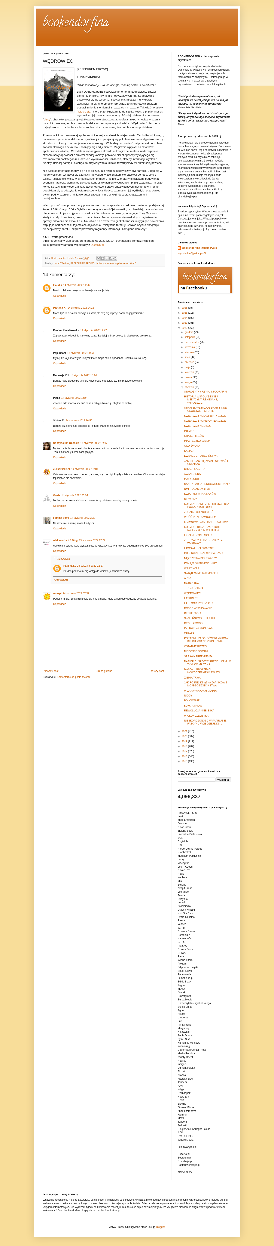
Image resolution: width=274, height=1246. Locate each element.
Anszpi (57, 593)
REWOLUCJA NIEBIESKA (199, 710)
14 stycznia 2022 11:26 (76, 285)
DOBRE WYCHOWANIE (198, 608)
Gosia (56, 495)
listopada (190, 337)
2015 (185, 761)
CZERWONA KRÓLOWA (198, 628)
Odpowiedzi (63, 558)
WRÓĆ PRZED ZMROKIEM (200, 517)
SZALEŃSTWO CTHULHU (199, 618)
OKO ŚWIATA (192, 445)
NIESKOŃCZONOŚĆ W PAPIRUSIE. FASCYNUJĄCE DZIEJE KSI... (205, 722)
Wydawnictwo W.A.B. (126, 263)
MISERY (189, 430)
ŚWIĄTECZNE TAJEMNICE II (201, 573)
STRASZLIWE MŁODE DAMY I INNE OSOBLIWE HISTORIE (205, 409)
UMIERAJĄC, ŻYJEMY (197, 488)
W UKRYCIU (191, 568)
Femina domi (61, 517)
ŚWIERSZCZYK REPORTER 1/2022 (205, 420)
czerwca (190, 362)
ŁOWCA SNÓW (193, 705)
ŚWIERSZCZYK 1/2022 (197, 425)
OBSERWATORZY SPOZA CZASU (204, 553)
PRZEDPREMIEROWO (82, 263)
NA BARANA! (192, 583)
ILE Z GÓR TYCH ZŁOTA (198, 603)
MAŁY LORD (191, 478)
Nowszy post (51, 671)
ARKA (187, 578)
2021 (185, 731)
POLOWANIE (192, 700)
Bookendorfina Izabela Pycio (199, 247)
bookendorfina (76, 23)
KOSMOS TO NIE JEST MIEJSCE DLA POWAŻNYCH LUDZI (206, 505)
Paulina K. (69, 565)
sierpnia (189, 352)
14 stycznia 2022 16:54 (74, 397)
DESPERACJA (192, 613)
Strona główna (104, 671)
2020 (185, 736)
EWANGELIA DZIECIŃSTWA (200, 455)
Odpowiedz (59, 295)
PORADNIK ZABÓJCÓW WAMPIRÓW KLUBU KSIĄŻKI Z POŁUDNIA (206, 640)
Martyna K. (59, 307)
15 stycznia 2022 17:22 (92, 540)
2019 (185, 741)
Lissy (47, 119)
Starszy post (157, 671)
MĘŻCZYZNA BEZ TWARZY (200, 558)
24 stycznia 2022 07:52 (76, 593)
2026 (185, 307)
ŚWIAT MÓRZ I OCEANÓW (200, 493)
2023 (185, 322)
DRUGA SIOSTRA (194, 468)
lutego (188, 382)
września (190, 347)
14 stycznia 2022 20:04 (74, 495)
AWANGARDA (192, 474)
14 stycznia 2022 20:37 (83, 517)
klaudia (57, 285)
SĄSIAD (189, 450)
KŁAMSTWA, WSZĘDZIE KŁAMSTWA (206, 522)
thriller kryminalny (105, 263)
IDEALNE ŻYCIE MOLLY (198, 535)
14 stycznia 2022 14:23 (80, 352)
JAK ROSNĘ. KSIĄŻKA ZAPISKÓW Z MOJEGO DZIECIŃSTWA (205, 684)
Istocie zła (84, 111)
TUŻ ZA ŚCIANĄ (193, 588)
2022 (185, 327)
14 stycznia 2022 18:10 (84, 469)
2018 (185, 746)
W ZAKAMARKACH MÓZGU (200, 690)
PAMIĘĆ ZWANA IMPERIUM (200, 563)
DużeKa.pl (97, 244)
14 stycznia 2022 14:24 (83, 375)
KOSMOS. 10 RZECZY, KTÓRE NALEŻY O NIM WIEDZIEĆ (202, 529)
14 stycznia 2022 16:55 (79, 420)
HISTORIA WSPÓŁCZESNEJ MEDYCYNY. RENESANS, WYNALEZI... (201, 399)
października (192, 342)
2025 (185, 312)
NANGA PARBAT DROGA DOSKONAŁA (207, 484)
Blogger (160, 1226)
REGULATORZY (193, 623)
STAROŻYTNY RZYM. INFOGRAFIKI (205, 391)
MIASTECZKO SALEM (197, 440)
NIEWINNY (190, 499)
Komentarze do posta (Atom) (73, 677)
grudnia (189, 332)
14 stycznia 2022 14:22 (80, 307)
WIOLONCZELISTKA (196, 715)
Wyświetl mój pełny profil (192, 253)
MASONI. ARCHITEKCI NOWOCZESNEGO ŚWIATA (202, 671)
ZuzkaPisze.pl (61, 469)
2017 (185, 751)
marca (189, 377)
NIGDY (188, 695)
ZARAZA (189, 633)
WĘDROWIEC (192, 593)
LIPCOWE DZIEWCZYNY (199, 548)
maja (188, 367)
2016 (185, 756)
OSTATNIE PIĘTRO (195, 646)
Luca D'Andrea (61, 263)
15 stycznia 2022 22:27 (90, 565)
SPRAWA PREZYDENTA (198, 656)
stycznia (190, 387)
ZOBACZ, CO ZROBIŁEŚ (198, 512)
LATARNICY (191, 598)
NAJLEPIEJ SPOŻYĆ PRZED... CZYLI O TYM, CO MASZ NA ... (207, 663)
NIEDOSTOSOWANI (196, 651)
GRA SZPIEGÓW (194, 435)
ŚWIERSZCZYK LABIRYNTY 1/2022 (205, 415)
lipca (188, 357)
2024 (185, 317)
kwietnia (190, 372)
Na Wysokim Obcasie (66, 443)
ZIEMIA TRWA (192, 677)
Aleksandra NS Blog (65, 540)
